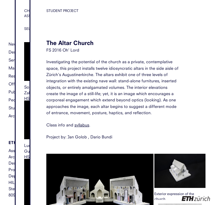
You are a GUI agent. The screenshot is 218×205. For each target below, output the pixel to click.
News (14, 44)
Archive (15, 115)
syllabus (87, 131)
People (15, 99)
